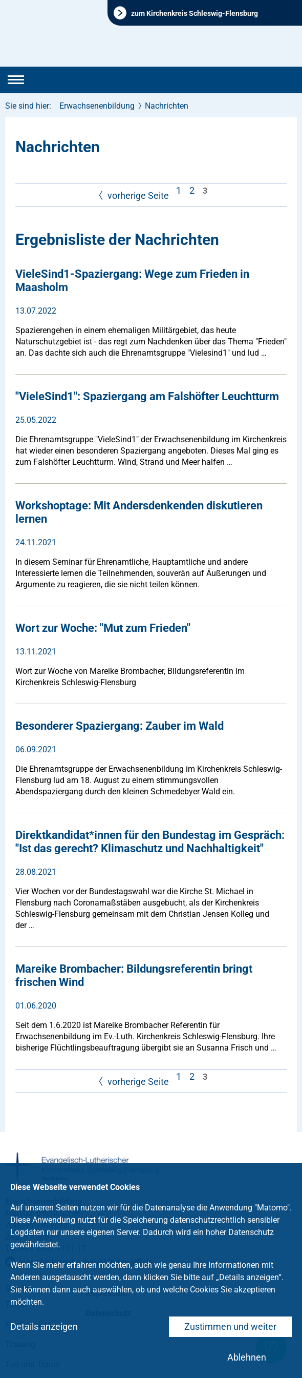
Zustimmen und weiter (230, 1326)
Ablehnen (246, 1357)
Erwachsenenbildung (97, 106)
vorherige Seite (132, 196)
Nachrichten (166, 106)
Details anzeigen (44, 1326)
